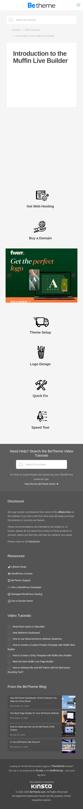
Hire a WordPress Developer (26, 587)
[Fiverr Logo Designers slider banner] (41, 275)
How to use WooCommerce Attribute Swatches (37, 638)
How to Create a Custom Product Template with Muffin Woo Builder (41, 647)
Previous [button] (9, 275)
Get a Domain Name (22, 601)
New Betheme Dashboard (26, 632)
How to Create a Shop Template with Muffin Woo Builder (42, 655)
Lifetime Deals (18, 566)
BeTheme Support (21, 580)
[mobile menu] (78, 5)
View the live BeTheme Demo (41, 484)
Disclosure (34, 541)
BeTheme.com (37, 792)
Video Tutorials (32, 29)
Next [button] (73, 275)
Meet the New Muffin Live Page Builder (33, 661)
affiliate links (64, 512)
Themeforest (58, 766)
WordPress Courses (21, 573)
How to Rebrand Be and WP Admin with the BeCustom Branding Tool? (39, 669)
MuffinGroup (56, 770)
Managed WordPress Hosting (26, 594)
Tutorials (15, 29)
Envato (39, 770)
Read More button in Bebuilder (29, 626)
